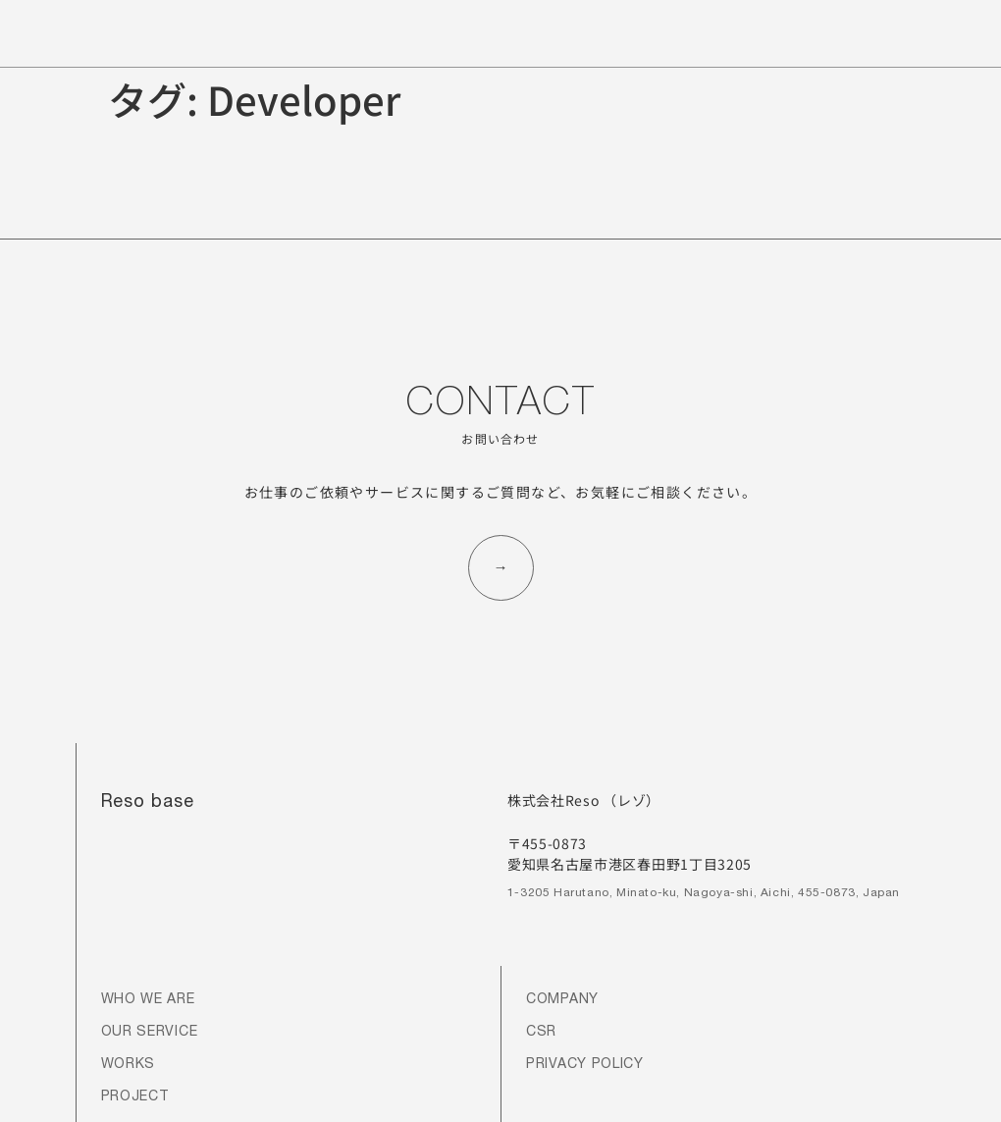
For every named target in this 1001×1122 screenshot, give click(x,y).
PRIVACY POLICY (585, 1065)
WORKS (128, 1065)
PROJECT (135, 1097)
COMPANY (562, 1000)
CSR (541, 1033)
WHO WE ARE (148, 1000)
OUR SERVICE (149, 1033)
